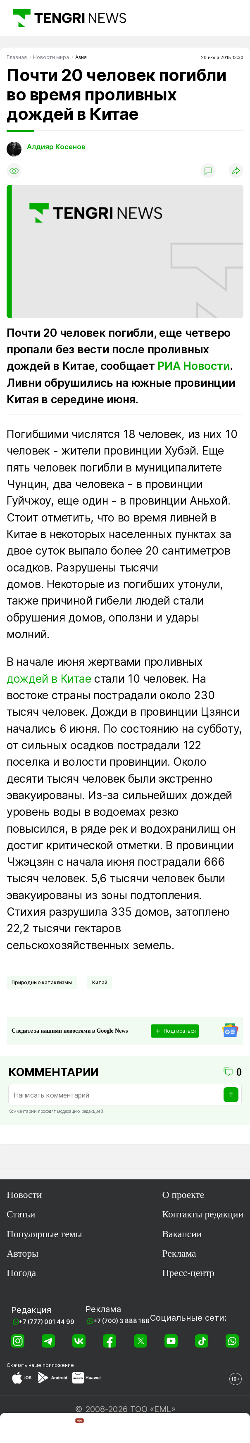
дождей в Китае (49, 678)
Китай (99, 982)
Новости (24, 1194)
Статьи (21, 1214)
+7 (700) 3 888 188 (121, 1320)
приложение (58, 1365)
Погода (21, 1272)
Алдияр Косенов (56, 147)
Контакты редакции (202, 1214)
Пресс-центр (188, 1272)
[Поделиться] (236, 170)
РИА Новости (193, 365)
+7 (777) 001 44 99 (46, 1321)
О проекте (183, 1194)
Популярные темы (44, 1234)
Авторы (22, 1253)
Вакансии (182, 1234)
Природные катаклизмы (42, 982)
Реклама (179, 1253)
